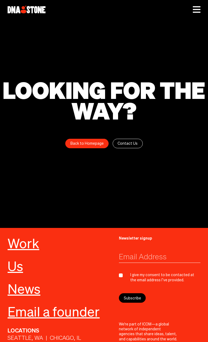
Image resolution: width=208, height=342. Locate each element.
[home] (27, 9)
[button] (196, 9)
